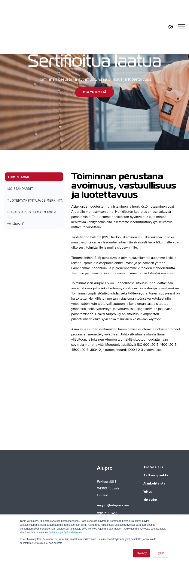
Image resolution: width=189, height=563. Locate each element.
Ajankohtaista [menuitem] (154, 483)
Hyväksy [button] (142, 553)
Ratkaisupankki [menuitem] (155, 475)
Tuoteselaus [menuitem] (153, 467)
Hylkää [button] (160, 553)
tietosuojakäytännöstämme (66, 532)
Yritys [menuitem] (147, 491)
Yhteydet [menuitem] (150, 499)
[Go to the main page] (26, 10)
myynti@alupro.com (113, 505)
